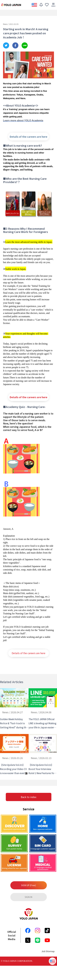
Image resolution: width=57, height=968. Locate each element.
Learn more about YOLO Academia (23, 120)
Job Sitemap (48, 951)
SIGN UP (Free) (28, 885)
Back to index (28, 797)
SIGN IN (28, 896)
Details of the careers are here (28, 136)
